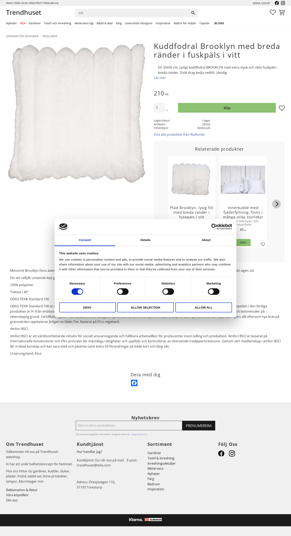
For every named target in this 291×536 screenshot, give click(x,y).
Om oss (12, 500)
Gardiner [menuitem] (35, 23)
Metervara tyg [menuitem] (84, 23)
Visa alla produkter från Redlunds (179, 134)
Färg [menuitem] (119, 23)
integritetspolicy (138, 434)
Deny (87, 307)
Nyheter (154, 474)
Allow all (204, 307)
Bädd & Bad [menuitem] (105, 23)
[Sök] (193, 13)
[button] (273, 12)
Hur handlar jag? (89, 451)
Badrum (154, 484)
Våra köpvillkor (17, 495)
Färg (151, 479)
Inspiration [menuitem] (163, 23)
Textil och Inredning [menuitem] (57, 23)
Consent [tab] (85, 240)
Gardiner (154, 453)
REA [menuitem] (22, 23)
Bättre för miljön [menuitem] (185, 23)
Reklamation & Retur (22, 490)
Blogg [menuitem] (219, 23)
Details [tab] (145, 240)
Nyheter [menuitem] (11, 23)
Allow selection (145, 307)
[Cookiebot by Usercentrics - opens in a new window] (214, 227)
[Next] (276, 204)
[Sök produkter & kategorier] (132, 13)
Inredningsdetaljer (162, 463)
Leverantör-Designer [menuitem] (139, 23)
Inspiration (156, 489)
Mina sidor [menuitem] (261, 3)
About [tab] (206, 240)
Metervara (155, 468)
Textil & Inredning (161, 458)
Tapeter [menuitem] (204, 23)
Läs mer (160, 77)
